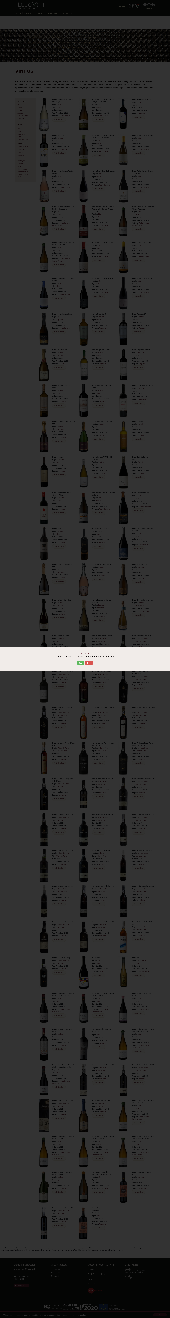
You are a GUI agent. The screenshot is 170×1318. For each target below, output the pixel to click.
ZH (88, 654)
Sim (80, 663)
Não (89, 663)
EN (85, 654)
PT (82, 654)
